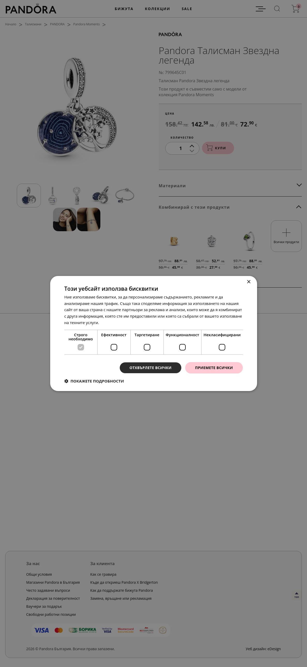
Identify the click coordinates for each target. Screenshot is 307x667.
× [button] (249, 282)
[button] (94, 381)
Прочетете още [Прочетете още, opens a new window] (114, 322)
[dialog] (153, 333)
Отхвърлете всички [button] (151, 367)
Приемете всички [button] (214, 367)
